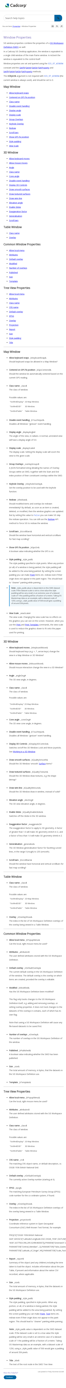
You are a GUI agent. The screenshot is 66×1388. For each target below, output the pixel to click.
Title (11, 342)
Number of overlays (18, 267)
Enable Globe (15, 206)
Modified (13, 263)
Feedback (9, 1376)
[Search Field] (33, 18)
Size (11, 276)
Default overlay (16, 258)
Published (13, 272)
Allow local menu (16, 249)
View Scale (14, 145)
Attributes (13, 254)
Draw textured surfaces (19, 193)
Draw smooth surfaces (19, 188)
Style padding (15, 141)
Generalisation (15, 215)
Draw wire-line (15, 197)
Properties (16, 26)
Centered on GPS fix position (22, 96)
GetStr (35, 67)
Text (48, 1313)
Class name (14, 101)
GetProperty (43, 67)
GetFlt (22, 67)
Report (12, 328)
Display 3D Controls (18, 184)
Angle (11, 167)
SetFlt (6, 71)
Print (18, 623)
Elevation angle (16, 202)
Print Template (32, 623)
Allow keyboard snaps (19, 92)
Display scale (15, 114)
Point (32, 574)
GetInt (28, 67)
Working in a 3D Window (24, 750)
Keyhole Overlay (16, 123)
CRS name (13, 306)
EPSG (11, 315)
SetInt (12, 71)
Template (13, 280)
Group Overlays (16, 118)
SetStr (18, 71)
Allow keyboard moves (19, 158)
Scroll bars (13, 132)
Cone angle (14, 175)
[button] (58, 18)
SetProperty (27, 71)
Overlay (12, 237)
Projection (13, 324)
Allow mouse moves (18, 162)
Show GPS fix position (19, 136)
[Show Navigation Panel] (62, 5)
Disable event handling (19, 105)
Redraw (12, 127)
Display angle (15, 110)
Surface (42, 762)
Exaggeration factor (18, 211)
